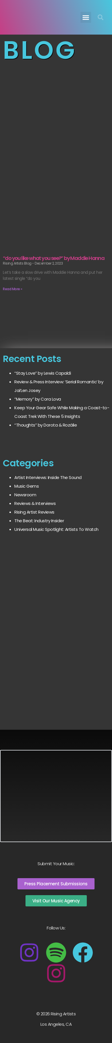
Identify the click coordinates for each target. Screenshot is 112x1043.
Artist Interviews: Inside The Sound (48, 477)
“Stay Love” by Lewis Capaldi (42, 373)
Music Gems (26, 486)
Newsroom (25, 495)
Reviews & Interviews (35, 503)
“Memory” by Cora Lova (37, 399)
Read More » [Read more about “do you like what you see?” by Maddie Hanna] (12, 288)
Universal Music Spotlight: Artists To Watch (56, 529)
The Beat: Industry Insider (39, 521)
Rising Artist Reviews (34, 512)
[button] (85, 17)
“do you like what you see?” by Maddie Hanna (53, 258)
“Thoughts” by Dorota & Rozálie (45, 425)
